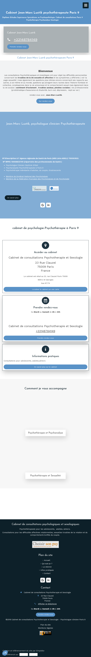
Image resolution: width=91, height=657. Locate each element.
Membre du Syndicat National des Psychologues (27, 176)
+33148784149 (25, 39)
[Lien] (39, 188)
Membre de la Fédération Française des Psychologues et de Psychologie (37, 179)
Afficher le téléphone (47, 604)
